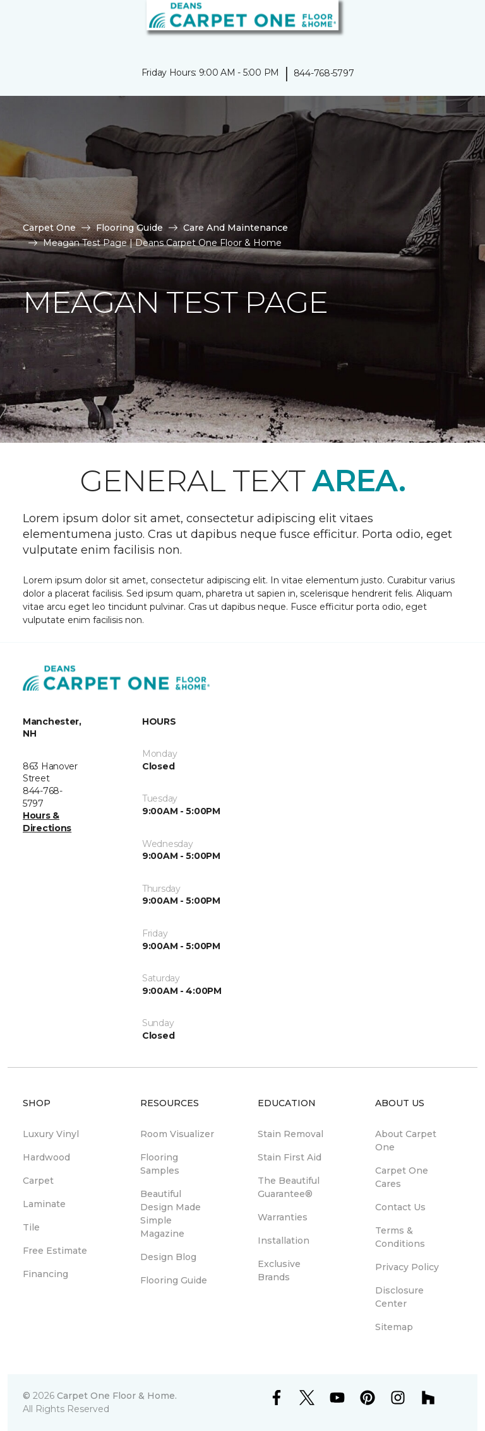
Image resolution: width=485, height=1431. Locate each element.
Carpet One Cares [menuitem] (401, 1177)
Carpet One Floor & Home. (117, 1395)
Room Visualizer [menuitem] (177, 1134)
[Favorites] (452, 25)
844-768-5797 (324, 73)
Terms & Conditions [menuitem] (400, 1237)
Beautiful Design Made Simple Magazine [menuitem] (170, 1213)
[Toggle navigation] (18, 25)
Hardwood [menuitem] (46, 1157)
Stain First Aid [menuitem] (289, 1157)
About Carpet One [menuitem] (405, 1140)
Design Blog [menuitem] (168, 1257)
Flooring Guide (129, 227)
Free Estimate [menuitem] (55, 1250)
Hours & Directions (47, 822)
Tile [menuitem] (31, 1227)
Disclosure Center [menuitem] (399, 1297)
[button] (437, 25)
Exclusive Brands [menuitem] (279, 1270)
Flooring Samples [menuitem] (159, 1164)
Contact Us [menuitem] (400, 1207)
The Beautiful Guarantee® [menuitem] (289, 1187)
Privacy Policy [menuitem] (407, 1267)
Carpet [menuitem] (38, 1180)
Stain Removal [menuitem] (290, 1134)
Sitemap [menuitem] (394, 1327)
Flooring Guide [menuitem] (173, 1280)
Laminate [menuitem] (44, 1204)
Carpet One (49, 227)
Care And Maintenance (235, 227)
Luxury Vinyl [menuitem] (51, 1134)
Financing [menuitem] (45, 1274)
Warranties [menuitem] (283, 1217)
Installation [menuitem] (283, 1240)
